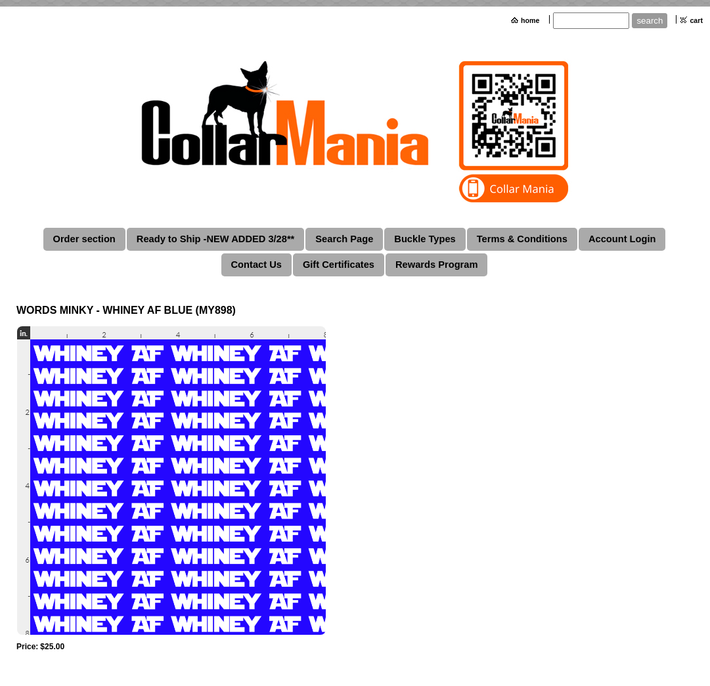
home (530, 20)
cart (696, 20)
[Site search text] (591, 20)
